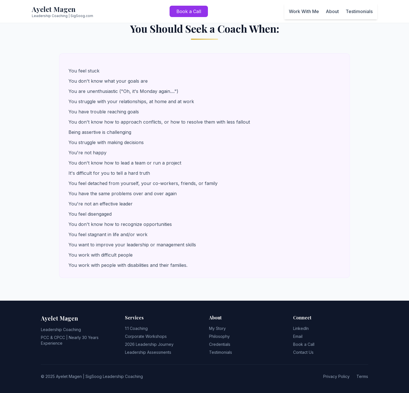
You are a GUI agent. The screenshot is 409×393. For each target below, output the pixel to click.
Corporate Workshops (146, 336)
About (332, 11)
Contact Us (303, 352)
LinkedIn (301, 328)
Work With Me (304, 11)
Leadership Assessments (148, 352)
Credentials (219, 344)
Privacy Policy (336, 376)
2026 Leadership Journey (149, 344)
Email (297, 336)
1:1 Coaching (136, 328)
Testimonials (359, 11)
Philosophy (219, 336)
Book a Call (188, 11)
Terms (362, 376)
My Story (217, 328)
